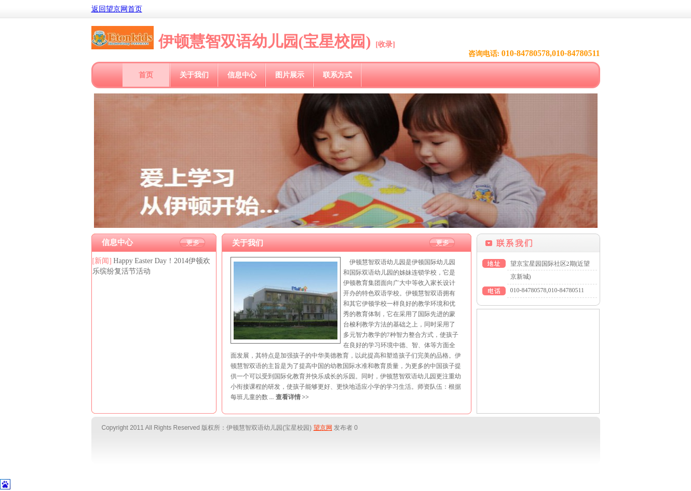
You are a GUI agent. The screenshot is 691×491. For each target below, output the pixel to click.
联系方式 (337, 75)
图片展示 (289, 75)
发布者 (343, 427)
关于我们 (194, 75)
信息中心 (241, 75)
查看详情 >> (292, 397)
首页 (146, 75)
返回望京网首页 (116, 9)
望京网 (323, 427)
